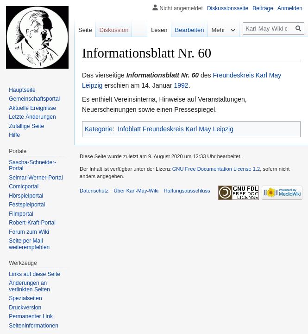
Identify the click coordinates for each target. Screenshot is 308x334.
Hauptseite (22, 90)
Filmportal (21, 214)
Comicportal (23, 186)
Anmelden (289, 8)
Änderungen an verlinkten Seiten (29, 286)
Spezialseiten (25, 298)
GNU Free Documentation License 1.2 (216, 169)
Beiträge (262, 8)
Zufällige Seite (26, 126)
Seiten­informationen (33, 325)
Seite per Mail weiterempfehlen (29, 244)
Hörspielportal (26, 196)
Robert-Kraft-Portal (32, 222)
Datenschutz (94, 190)
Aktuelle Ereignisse (32, 108)
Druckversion (25, 307)
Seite (85, 29)
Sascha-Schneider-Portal (32, 165)
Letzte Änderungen (32, 117)
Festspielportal (27, 204)
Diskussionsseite (227, 8)
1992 (181, 85)
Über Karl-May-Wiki (135, 190)
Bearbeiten (189, 29)
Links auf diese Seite (34, 274)
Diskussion (114, 29)
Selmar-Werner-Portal (36, 177)
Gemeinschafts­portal (34, 99)
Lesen (159, 29)
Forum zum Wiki (29, 232)
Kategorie (99, 129)
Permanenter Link (31, 316)
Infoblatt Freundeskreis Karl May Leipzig (175, 129)
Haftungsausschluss (187, 190)
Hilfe (14, 135)
